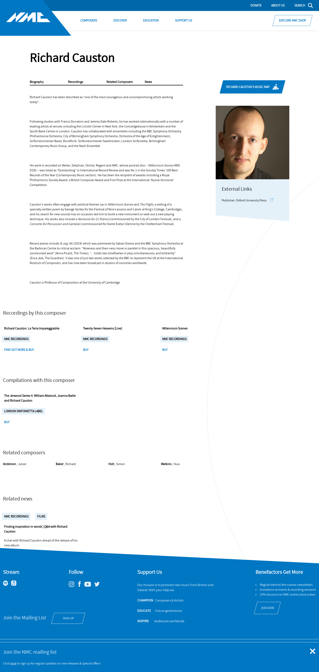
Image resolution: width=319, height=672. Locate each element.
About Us (278, 5)
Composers (88, 20)
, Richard (66, 473)
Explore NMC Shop (292, 20)
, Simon (116, 473)
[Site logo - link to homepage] (35, 18)
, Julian (14, 473)
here (13, 663)
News (148, 82)
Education (151, 20)
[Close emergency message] (313, 651)
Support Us (183, 20)
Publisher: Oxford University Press (247, 200)
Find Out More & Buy (19, 354)
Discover (120, 20)
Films (41, 526)
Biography (37, 82)
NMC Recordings (16, 526)
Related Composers (119, 82)
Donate (255, 5)
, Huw (170, 473)
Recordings (75, 82)
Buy (86, 354)
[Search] (301, 5)
